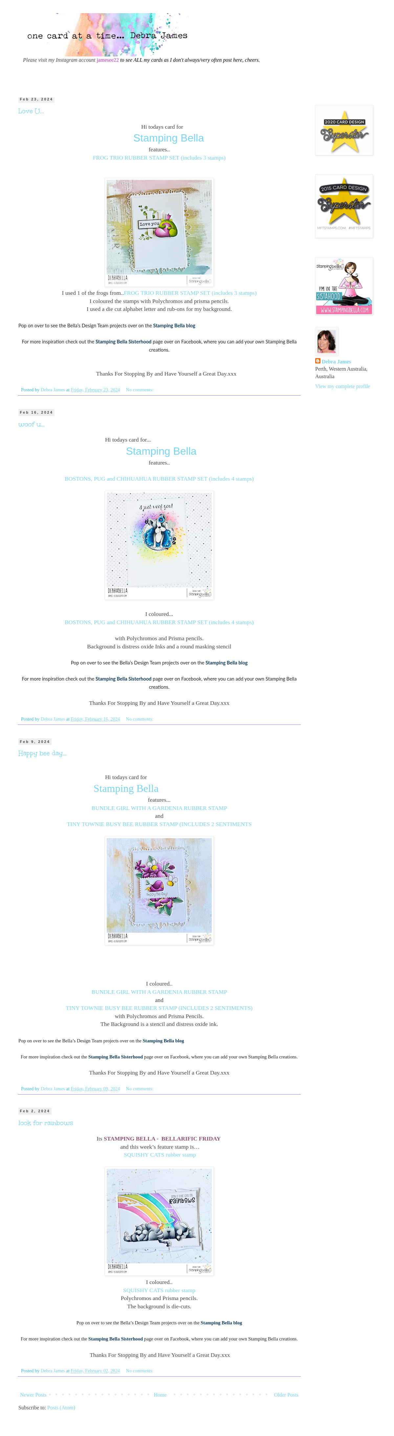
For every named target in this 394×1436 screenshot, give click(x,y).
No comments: (140, 389)
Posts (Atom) (61, 1407)
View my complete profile (342, 386)
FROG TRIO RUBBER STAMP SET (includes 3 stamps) (159, 157)
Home (160, 1395)
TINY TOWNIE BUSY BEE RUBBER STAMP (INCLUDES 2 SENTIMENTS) (159, 1008)
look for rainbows (45, 1123)
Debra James (336, 361)
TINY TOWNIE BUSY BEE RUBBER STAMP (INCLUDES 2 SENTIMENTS (159, 824)
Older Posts (286, 1395)
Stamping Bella (168, 138)
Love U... (31, 111)
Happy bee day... (42, 753)
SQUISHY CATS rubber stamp (160, 1154)
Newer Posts (33, 1395)
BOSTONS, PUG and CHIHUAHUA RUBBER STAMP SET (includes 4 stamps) (159, 478)
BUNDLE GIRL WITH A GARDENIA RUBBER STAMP (159, 808)
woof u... (31, 424)
